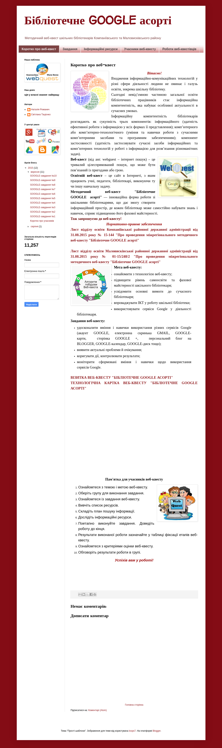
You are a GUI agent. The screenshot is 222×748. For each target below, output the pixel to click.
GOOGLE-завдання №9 (42, 180)
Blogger (157, 730)
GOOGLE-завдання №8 (42, 184)
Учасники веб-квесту (140, 49)
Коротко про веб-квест (39, 49)
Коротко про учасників (42, 221)
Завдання (70, 49)
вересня (35, 172)
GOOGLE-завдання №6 (42, 194)
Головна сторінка (134, 704)
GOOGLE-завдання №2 (42, 211)
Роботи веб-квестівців (179, 49)
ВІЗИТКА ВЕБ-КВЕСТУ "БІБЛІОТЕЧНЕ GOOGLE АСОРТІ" (122, 377)
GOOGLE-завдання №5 (42, 198)
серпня (35, 226)
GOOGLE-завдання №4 (42, 202)
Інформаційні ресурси (101, 49)
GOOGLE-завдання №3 (42, 207)
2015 (31, 168)
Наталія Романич (40, 109)
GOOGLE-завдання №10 (43, 175)
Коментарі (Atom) (97, 710)
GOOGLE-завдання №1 (42, 216)
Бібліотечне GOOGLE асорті (98, 20)
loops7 (132, 730)
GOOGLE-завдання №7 (42, 189)
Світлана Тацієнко (41, 114)
